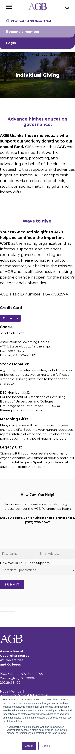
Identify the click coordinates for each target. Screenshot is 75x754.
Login (11, 43)
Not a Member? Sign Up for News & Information (24, 693)
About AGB (21, 54)
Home (5, 54)
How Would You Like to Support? (37, 568)
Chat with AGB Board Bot (28, 21)
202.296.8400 (10, 682)
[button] (10, 318)
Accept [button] (29, 746)
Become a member (22, 32)
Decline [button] (46, 746)
